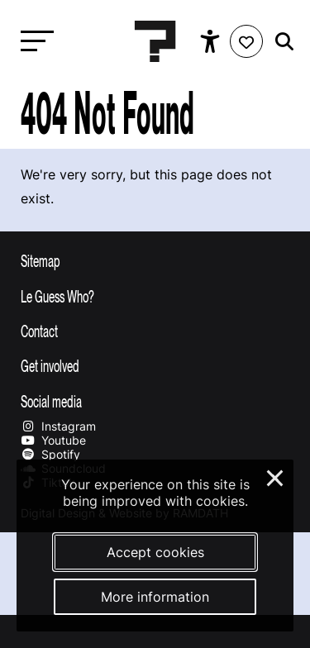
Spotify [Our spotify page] (50, 454)
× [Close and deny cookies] (275, 476)
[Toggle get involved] (155, 365)
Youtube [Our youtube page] (53, 440)
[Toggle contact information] (155, 330)
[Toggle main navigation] (33, 42)
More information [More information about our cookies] (155, 596)
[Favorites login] (246, 41)
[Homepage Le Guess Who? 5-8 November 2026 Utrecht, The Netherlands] (155, 41)
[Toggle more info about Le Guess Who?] (155, 296)
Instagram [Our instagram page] (58, 426)
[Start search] (280, 41)
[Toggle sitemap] (155, 260)
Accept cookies (155, 552)
